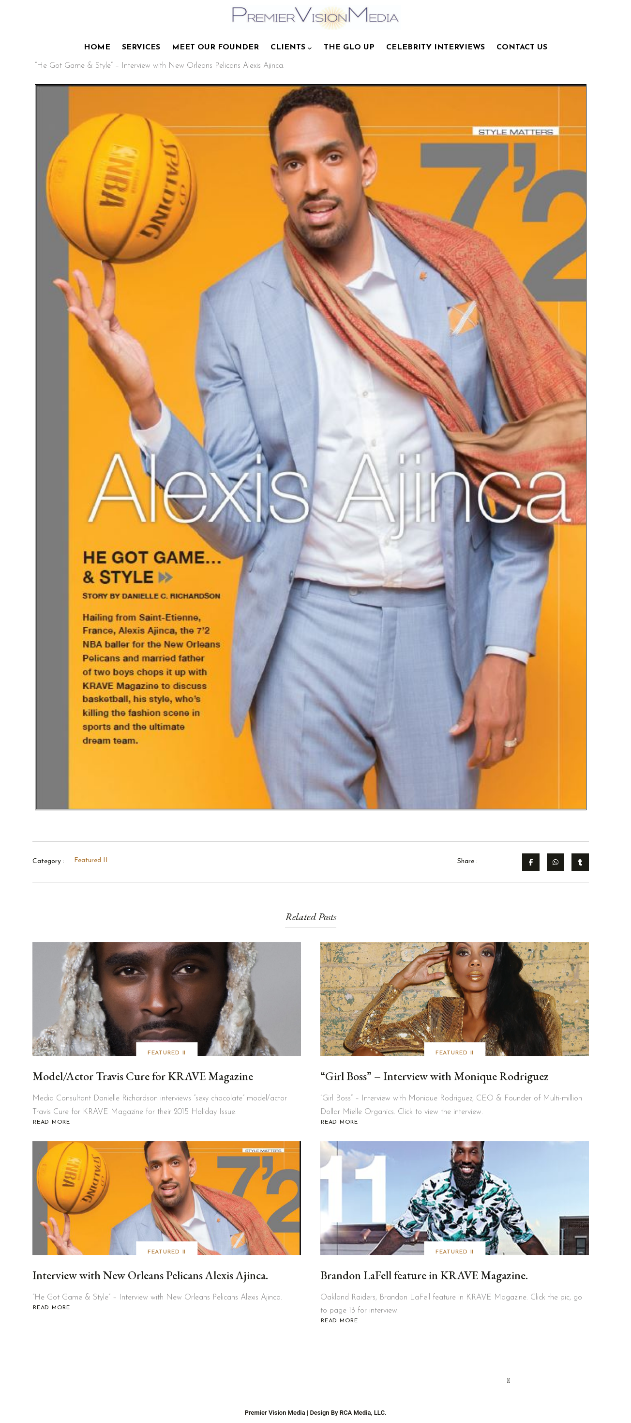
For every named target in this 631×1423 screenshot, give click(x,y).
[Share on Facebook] (531, 862)
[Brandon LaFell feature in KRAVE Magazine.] (454, 1199)
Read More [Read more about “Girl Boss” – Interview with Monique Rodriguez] (339, 1124)
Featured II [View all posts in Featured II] (167, 1054)
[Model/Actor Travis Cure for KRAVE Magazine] (166, 1000)
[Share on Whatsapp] (555, 862)
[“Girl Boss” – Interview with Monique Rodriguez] (454, 1000)
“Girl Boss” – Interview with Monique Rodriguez (434, 1077)
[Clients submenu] (309, 48)
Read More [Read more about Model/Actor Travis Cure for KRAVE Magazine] (52, 1124)
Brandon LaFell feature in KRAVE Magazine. (425, 1276)
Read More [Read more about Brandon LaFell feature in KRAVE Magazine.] (339, 1322)
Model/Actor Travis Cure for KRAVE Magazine (142, 1077)
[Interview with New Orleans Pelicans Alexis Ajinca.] (166, 1199)
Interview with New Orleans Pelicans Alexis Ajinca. (151, 1276)
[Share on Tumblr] (580, 862)
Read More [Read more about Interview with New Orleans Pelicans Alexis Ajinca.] (51, 1309)
